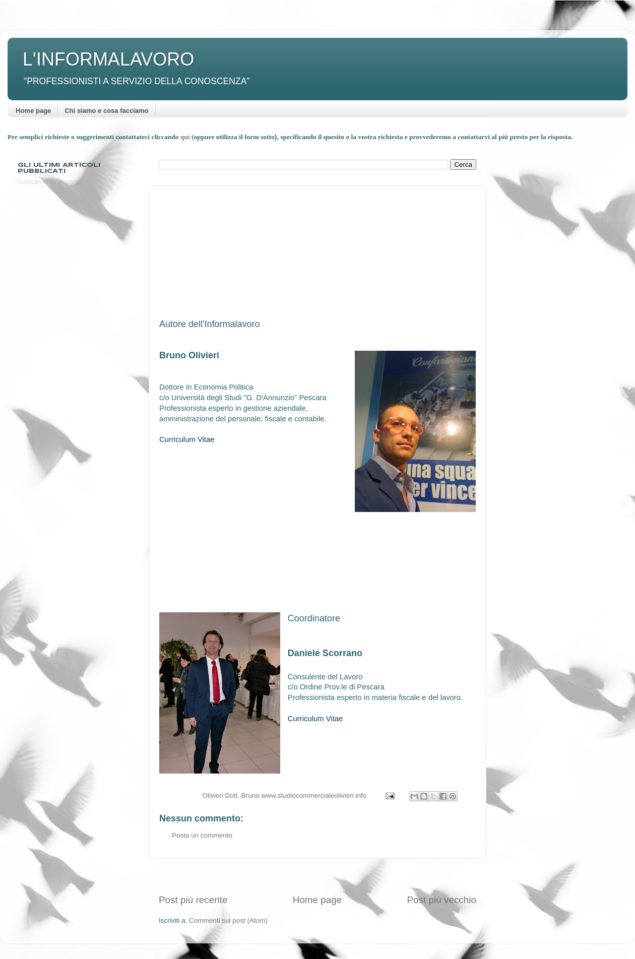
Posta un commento (202, 835)
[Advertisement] (317, 876)
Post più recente (193, 899)
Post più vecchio (441, 899)
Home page (33, 110)
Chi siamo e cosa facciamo (106, 110)
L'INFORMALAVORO (108, 59)
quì (186, 137)
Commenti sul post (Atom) (228, 920)
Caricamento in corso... (53, 181)
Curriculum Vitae (186, 439)
